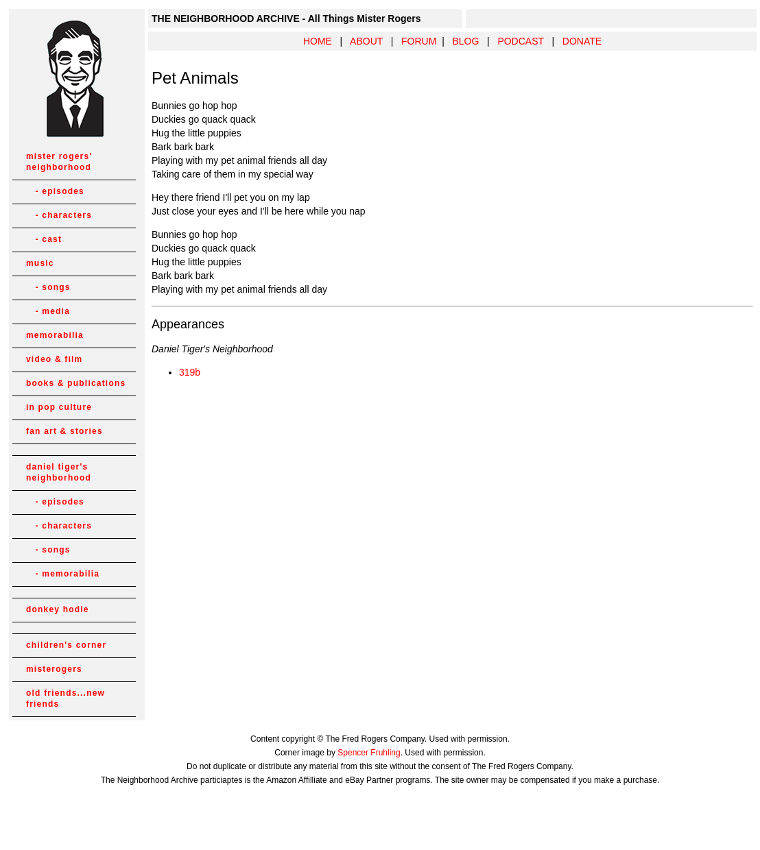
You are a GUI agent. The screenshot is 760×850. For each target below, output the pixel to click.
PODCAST (520, 41)
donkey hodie (57, 609)
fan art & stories (64, 431)
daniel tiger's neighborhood (58, 472)
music (40, 263)
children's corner (66, 645)
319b (189, 372)
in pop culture (59, 407)
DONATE (582, 41)
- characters (59, 215)
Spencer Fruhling (368, 752)
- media (48, 311)
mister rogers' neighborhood (59, 161)
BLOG (465, 41)
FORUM (418, 41)
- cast (44, 239)
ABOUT (366, 41)
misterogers (54, 669)
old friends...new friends (65, 698)
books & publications (76, 383)
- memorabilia (62, 574)
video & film (54, 359)
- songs (48, 287)
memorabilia (55, 335)
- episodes (55, 191)
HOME (317, 41)
